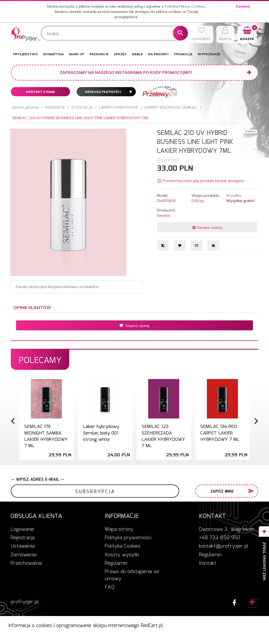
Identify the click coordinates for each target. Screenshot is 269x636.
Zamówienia (24, 555)
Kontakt (207, 563)
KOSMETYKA (53, 54)
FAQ (109, 587)
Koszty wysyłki (122, 555)
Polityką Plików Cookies (185, 6)
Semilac (164, 215)
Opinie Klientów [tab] (32, 307)
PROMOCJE (183, 54)
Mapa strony (119, 529)
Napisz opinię (134, 325)
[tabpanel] (134, 326)
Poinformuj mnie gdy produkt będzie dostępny (203, 181)
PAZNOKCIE (98, 54)
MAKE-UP (76, 54)
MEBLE (137, 54)
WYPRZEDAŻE (209, 54)
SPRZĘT (120, 54)
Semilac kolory (207, 227)
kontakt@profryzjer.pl (223, 546)
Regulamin (116, 563)
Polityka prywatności (128, 538)
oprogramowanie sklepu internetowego (97, 625)
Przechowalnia (26, 563)
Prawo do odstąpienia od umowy (132, 575)
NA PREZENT (158, 54)
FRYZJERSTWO (25, 54)
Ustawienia (23, 546)
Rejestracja (23, 538)
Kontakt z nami (40, 92)
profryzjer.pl (25, 602)
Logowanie (22, 529)
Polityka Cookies (123, 546)
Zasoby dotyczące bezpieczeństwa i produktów (57, 286)
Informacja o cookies (30, 625)
